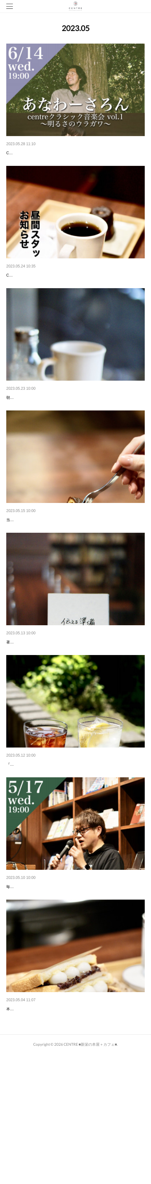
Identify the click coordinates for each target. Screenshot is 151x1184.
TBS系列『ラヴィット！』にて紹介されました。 (54, 1122)
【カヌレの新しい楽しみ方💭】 (37, 568)
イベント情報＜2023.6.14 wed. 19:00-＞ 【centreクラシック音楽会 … (74, 153)
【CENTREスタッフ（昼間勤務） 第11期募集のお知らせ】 (64, 291)
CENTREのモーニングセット (35, 429)
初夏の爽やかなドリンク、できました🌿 (46, 845)
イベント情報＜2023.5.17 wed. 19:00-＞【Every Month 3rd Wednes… (74, 983)
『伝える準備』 (21, 707)
